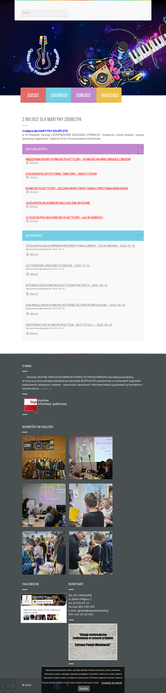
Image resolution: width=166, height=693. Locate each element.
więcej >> (46, 388)
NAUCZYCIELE (110, 94)
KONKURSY (84, 94)
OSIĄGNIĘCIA (59, 94)
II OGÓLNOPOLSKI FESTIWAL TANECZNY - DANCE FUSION (61, 173)
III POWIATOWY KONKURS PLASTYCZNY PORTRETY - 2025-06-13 (66, 285)
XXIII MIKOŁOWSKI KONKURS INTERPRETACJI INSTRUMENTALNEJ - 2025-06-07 (76, 305)
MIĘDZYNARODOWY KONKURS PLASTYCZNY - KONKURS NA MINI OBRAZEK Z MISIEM (78, 159)
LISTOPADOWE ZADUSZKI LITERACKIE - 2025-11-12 (57, 265)
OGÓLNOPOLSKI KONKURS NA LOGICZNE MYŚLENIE (58, 203)
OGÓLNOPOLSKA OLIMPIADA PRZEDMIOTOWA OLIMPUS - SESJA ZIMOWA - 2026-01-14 (80, 245)
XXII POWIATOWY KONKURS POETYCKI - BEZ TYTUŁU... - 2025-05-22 (69, 324)
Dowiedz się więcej (111, 682)
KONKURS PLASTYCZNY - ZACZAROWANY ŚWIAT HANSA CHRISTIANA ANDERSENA (77, 188)
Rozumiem (84, 688)
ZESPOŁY (33, 94)
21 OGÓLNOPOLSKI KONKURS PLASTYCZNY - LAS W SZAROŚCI (64, 217)
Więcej (32, 162)
